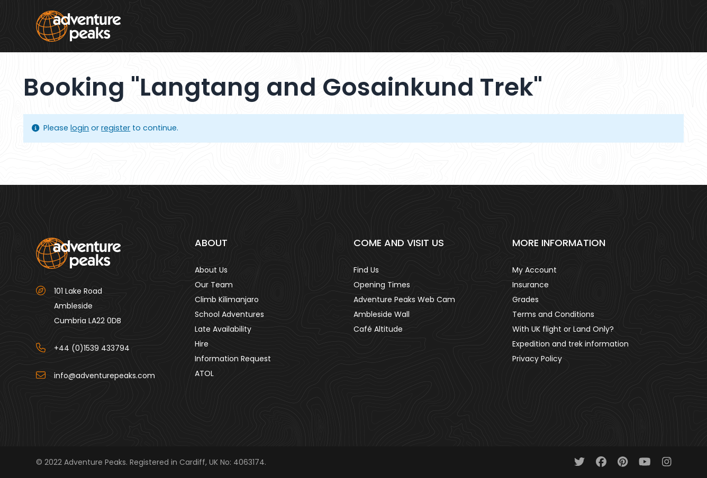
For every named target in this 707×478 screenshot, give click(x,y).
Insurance (530, 284)
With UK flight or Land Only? (563, 329)
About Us (211, 270)
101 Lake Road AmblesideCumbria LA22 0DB (87, 306)
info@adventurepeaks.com (104, 375)
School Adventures (229, 314)
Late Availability (223, 329)
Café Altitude (378, 329)
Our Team (214, 284)
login (79, 128)
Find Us (366, 270)
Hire (202, 344)
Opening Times (382, 284)
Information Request (233, 358)
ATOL (204, 373)
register (115, 128)
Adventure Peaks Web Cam (404, 299)
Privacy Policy (537, 358)
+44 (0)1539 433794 (92, 348)
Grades (525, 299)
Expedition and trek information (570, 344)
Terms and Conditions (553, 314)
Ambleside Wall (382, 314)
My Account (534, 270)
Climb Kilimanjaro (227, 299)
